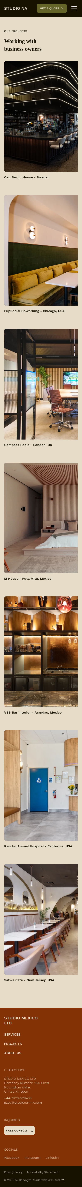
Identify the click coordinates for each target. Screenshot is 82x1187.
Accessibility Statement (42, 1172)
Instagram (32, 1158)
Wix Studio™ (56, 1180)
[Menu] (74, 8)
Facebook (11, 1158)
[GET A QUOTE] (52, 8)
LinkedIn (52, 1158)
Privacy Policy (13, 1172)
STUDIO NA (15, 8)
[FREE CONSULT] (19, 1130)
